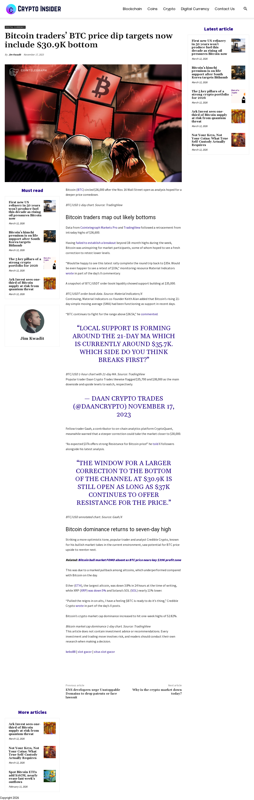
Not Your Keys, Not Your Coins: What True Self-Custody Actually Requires (24, 753)
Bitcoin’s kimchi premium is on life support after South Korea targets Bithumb (24, 239)
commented (149, 314)
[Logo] (34, 9)
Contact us (225, 8)
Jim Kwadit (15, 54)
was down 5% (97, 590)
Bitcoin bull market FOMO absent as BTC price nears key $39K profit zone (129, 560)
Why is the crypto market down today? (157, 692)
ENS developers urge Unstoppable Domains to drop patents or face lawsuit (93, 693)
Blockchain (132, 8)
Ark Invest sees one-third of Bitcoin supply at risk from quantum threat (25, 284)
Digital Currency (195, 8)
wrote (70, 273)
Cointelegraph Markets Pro (98, 227)
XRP (84, 590)
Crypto (169, 8)
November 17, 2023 (145, 411)
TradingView (132, 227)
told (155, 444)
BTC (80, 190)
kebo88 (71, 652)
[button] (245, 9)
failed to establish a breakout (96, 243)
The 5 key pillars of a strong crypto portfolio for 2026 (25, 262)
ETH (78, 585)
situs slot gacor (104, 652)
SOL (134, 590)
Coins (152, 8)
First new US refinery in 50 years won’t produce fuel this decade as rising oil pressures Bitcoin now (25, 210)
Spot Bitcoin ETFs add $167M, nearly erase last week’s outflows (23, 777)
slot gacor (85, 652)
